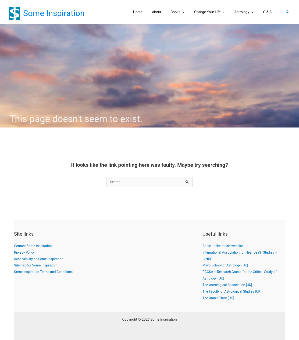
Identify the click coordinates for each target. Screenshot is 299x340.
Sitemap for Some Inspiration (36, 265)
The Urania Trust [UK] (219, 298)
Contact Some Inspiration (33, 246)
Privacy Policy (25, 253)
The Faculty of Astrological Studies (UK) (233, 292)
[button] (191, 12)
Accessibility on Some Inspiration (40, 259)
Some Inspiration (54, 13)
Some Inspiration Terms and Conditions (44, 272)
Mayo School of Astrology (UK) (226, 265)
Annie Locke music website (224, 246)
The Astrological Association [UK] (228, 285)
